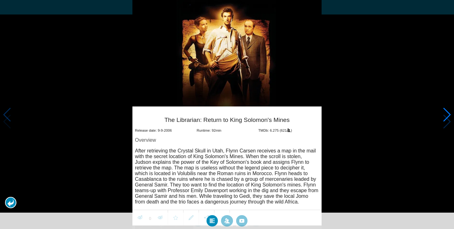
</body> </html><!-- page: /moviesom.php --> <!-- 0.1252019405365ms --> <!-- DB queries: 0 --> (227, 114)
